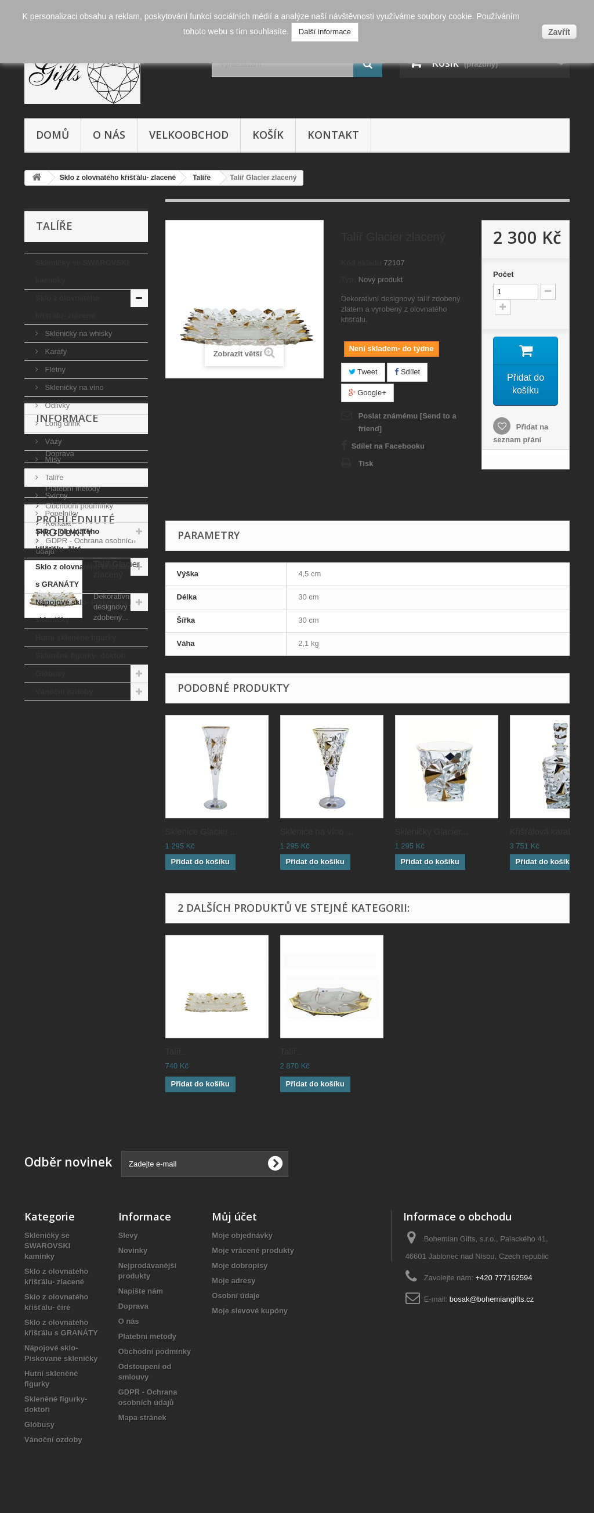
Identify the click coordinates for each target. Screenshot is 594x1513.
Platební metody (72, 801)
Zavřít (559, 32)
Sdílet (407, 371)
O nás (109, 135)
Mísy (52, 459)
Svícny (55, 495)
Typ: (348, 279)
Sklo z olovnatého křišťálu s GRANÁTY (82, 575)
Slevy (128, 1235)
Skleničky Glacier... (432, 831)
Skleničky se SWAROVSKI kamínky (82, 271)
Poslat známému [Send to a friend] (407, 422)
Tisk (366, 463)
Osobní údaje (235, 1295)
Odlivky (56, 405)
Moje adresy (233, 1280)
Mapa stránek (142, 1417)
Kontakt (333, 135)
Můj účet (234, 1216)
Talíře (53, 477)
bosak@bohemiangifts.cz (492, 1299)
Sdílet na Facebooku (388, 446)
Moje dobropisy (239, 1265)
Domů (52, 135)
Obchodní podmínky (78, 819)
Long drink (61, 423)
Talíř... (177, 1051)
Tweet (363, 371)
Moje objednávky (242, 1235)
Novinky (133, 1250)
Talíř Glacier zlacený (116, 958)
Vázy (52, 441)
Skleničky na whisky (77, 333)
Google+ (367, 392)
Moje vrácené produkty (253, 1250)
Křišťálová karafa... (546, 831)
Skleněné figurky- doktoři (80, 655)
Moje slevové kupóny (250, 1310)
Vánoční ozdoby (64, 691)
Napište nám (140, 1291)
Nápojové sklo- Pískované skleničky (81, 611)
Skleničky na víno (73, 387)
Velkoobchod (189, 135)
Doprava (59, 767)
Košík (268, 135)
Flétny (54, 369)
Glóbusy (50, 673)
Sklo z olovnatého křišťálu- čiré (67, 540)
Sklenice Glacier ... (201, 831)
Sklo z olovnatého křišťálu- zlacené (67, 307)
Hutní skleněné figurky (75, 637)
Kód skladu (361, 262)
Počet (503, 274)
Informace (67, 736)
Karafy (55, 351)
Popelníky (60, 513)
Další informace (325, 31)
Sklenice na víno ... (317, 831)
